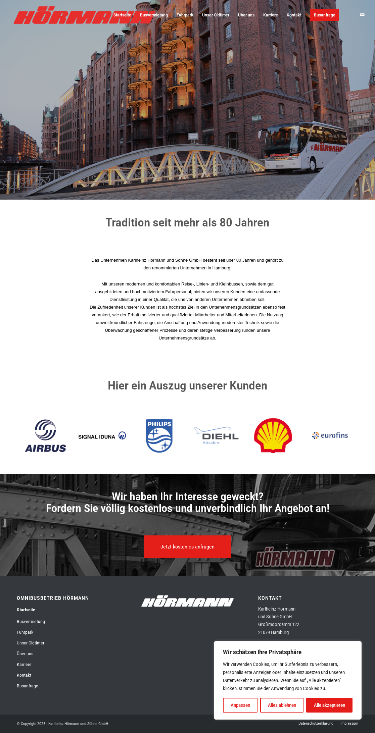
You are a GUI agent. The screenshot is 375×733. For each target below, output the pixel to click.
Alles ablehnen (282, 705)
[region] (288, 680)
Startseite (26, 609)
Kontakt (24, 675)
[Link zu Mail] (363, 15)
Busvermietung (31, 621)
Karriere (24, 664)
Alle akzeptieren (329, 705)
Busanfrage (27, 685)
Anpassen (240, 705)
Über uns (25, 653)
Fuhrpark (25, 632)
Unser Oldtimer (30, 642)
